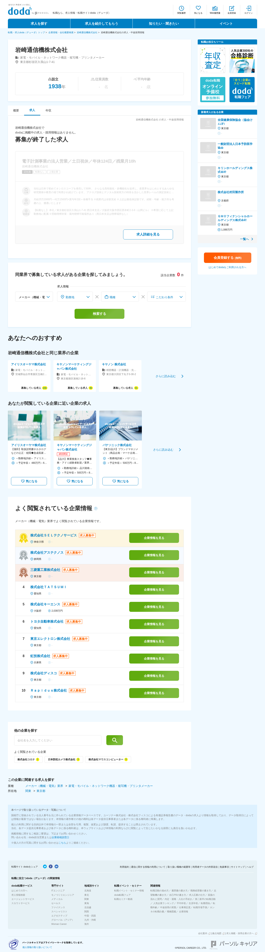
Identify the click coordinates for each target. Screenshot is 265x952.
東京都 (41, 791)
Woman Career (59, 924)
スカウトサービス (20, 903)
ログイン (248, 13)
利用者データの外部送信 (205, 867)
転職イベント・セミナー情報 (129, 890)
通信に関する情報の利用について (148, 867)
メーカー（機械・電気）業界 (44, 786)
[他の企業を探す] (57, 740)
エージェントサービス (22, 899)
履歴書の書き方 (180, 890)
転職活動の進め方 (159, 890)
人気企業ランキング (163, 903)
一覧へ (244, 239)
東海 (86, 903)
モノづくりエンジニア (62, 895)
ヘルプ (250, 867)
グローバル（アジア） (62, 920)
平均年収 (181, 903)
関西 (86, 911)
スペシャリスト (59, 911)
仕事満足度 (184, 907)
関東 (28, 791)
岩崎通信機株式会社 (87, 32)
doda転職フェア (122, 895)
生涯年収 (193, 903)
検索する (99, 313)
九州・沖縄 (90, 920)
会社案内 (202, 933)
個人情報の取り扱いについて (37, 947)
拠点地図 (216, 933)
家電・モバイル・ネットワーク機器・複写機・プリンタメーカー (111, 786)
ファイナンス (58, 907)
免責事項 (224, 867)
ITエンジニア (58, 890)
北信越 (87, 907)
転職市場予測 (200, 907)
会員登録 (232, 13)
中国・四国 (90, 915)
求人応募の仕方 (197, 895)
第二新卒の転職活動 (205, 899)
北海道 (87, 890)
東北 (86, 895)
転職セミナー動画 (123, 899)
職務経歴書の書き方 (200, 890)
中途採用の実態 (168, 907)
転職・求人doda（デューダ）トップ (26, 32)
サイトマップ (238, 867)
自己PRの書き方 (177, 895)
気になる (198, 13)
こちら (62, 842)
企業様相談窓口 (60, 837)
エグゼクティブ (59, 915)
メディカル (57, 899)
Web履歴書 (215, 13)
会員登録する (228, 257)
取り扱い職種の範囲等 (179, 867)
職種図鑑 (171, 911)
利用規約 (124, 867)
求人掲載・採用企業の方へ (240, 933)
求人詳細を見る (148, 234)
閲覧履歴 (181, 13)
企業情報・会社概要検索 (61, 32)
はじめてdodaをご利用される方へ (228, 267)
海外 (86, 924)
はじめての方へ (19, 890)
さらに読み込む (166, 376)
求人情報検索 (18, 895)
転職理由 (205, 903)
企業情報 (183, 911)
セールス (55, 903)
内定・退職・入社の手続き (178, 899)
